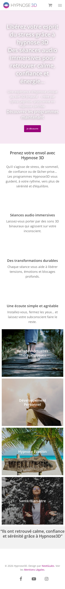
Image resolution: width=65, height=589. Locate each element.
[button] (60, 5)
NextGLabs (48, 565)
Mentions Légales (34, 569)
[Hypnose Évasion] (32, 451)
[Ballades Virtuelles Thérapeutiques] (32, 353)
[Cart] (50, 5)
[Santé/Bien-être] (32, 501)
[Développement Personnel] (32, 402)
